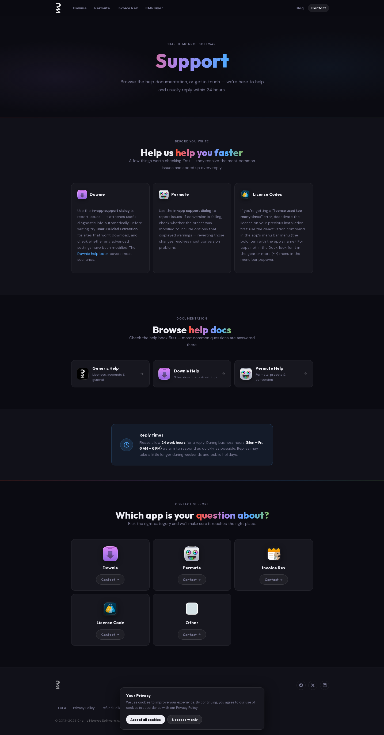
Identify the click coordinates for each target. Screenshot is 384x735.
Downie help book (93, 253)
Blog (299, 8)
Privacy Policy (84, 708)
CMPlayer (154, 8)
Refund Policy (112, 708)
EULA (62, 708)
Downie (80, 8)
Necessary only (185, 719)
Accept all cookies (145, 719)
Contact (318, 8)
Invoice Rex (127, 8)
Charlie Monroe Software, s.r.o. (100, 720)
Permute (102, 8)
